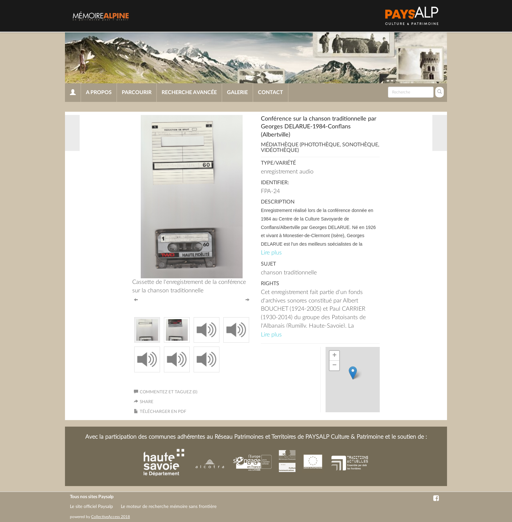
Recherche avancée (189, 92)
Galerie (237, 92)
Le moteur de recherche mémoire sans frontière (168, 506)
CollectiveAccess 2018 (110, 517)
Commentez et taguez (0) (165, 392)
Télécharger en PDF (163, 412)
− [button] (334, 365)
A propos (99, 92)
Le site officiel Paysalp (91, 506)
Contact (270, 92)
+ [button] (334, 356)
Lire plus (271, 253)
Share (146, 402)
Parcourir (137, 92)
